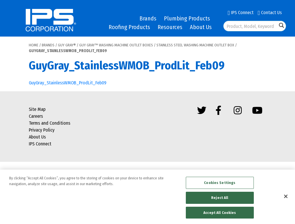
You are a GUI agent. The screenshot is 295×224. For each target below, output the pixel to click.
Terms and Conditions (49, 123)
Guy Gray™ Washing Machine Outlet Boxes (116, 45)
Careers (36, 116)
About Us (201, 27)
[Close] (285, 197)
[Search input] (251, 26)
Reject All (219, 199)
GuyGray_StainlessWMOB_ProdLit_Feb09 (67, 83)
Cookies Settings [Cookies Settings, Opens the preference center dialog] (219, 184)
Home (33, 45)
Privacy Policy (41, 130)
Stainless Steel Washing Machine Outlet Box (195, 45)
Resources (170, 27)
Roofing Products (129, 27)
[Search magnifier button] (281, 25)
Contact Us (270, 12)
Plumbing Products (187, 18)
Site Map (37, 109)
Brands (147, 18)
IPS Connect (241, 12)
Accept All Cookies (219, 214)
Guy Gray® (67, 45)
